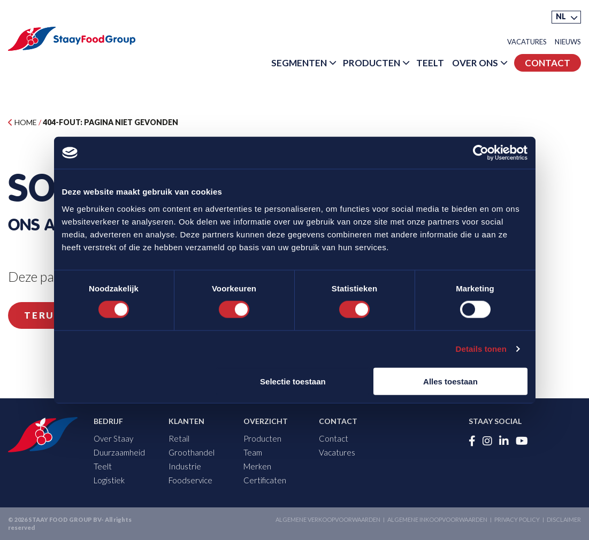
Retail (179, 438)
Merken (257, 466)
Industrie (185, 466)
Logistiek (109, 480)
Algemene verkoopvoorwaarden (328, 519)
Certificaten (264, 480)
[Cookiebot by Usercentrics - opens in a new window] (480, 153)
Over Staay (113, 438)
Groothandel (192, 452)
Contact (547, 62)
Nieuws (568, 41)
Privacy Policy (517, 519)
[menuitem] (566, 17)
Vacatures (527, 41)
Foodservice (190, 480)
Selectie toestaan (293, 380)
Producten (371, 62)
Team (252, 452)
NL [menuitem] (561, 16)
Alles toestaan (450, 380)
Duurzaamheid (119, 452)
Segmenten (299, 62)
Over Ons (475, 62)
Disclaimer (564, 519)
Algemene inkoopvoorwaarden (437, 519)
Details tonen (481, 348)
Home (22, 122)
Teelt (430, 62)
